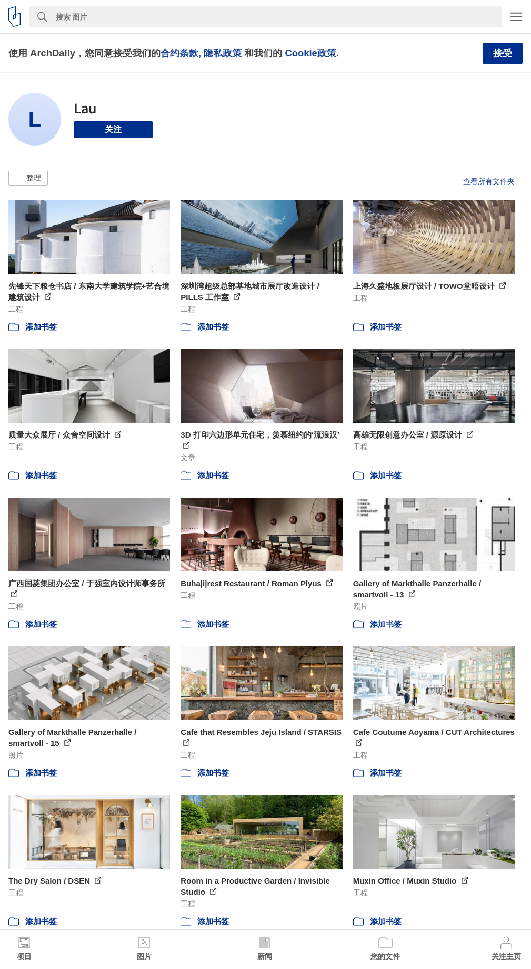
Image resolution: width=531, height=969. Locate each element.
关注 (113, 129)
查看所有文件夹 (489, 181)
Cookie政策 (310, 53)
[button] (28, 178)
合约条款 (179, 53)
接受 (502, 53)
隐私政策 (223, 53)
